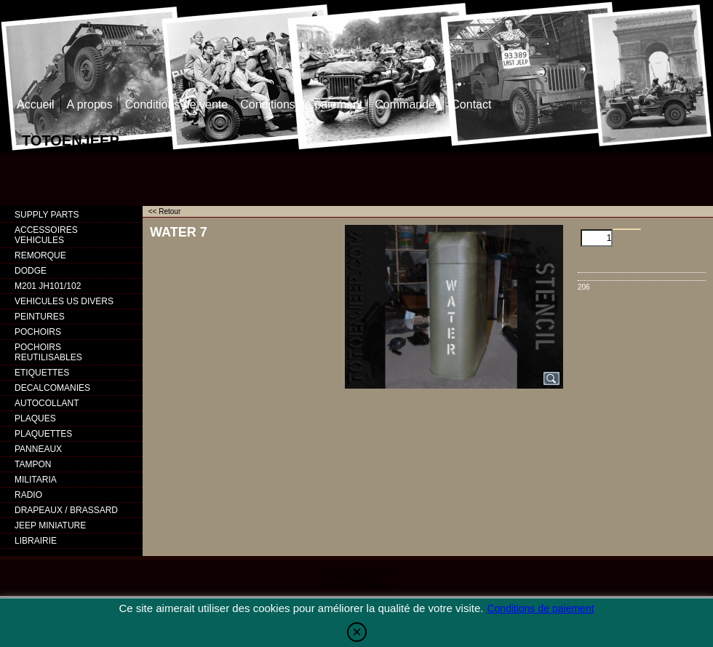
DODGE (31, 271)
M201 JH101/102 (48, 286)
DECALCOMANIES (52, 388)
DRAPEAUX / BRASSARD (66, 510)
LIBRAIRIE (36, 541)
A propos (90, 104)
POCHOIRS (38, 332)
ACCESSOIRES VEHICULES (46, 235)
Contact (471, 104)
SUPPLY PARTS (47, 215)
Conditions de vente (176, 104)
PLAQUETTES (43, 434)
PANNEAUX (38, 449)
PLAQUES (35, 418)
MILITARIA (36, 480)
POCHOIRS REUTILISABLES (48, 352)
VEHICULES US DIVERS (64, 301)
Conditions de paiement (301, 104)
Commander (407, 104)
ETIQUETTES (42, 373)
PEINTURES (40, 316)
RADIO (28, 495)
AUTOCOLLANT (47, 403)
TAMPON (33, 464)
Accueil (36, 104)
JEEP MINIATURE (50, 525)
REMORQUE (40, 255)
